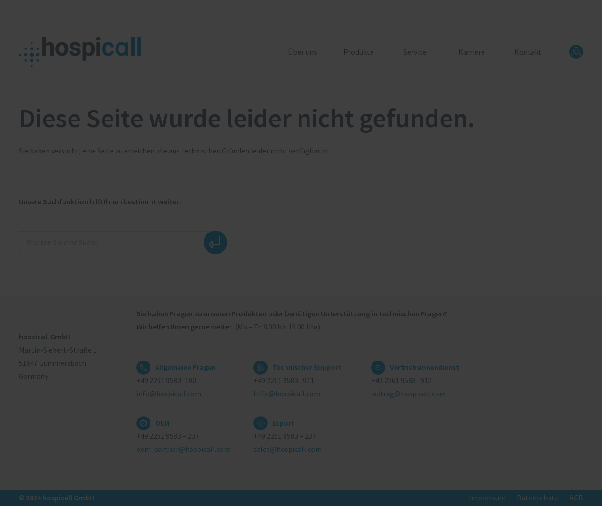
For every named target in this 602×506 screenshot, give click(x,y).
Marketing (290, 263)
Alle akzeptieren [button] (301, 296)
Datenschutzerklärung (210, 232)
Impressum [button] (345, 372)
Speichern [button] (301, 324)
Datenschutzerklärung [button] (304, 372)
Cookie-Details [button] (261, 372)
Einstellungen (375, 232)
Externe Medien (374, 263)
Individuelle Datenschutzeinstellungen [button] (301, 351)
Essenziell (213, 263)
